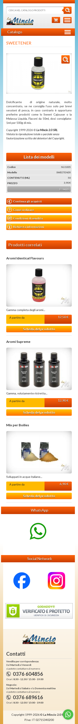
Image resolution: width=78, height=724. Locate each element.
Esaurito (64, 189)
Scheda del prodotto (39, 329)
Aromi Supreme (18, 341)
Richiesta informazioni (25, 227)
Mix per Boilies (17, 425)
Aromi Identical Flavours (25, 258)
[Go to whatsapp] (68, 714)
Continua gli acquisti (24, 201)
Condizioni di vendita (25, 218)
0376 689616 (28, 697)
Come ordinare (20, 209)
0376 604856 (28, 674)
